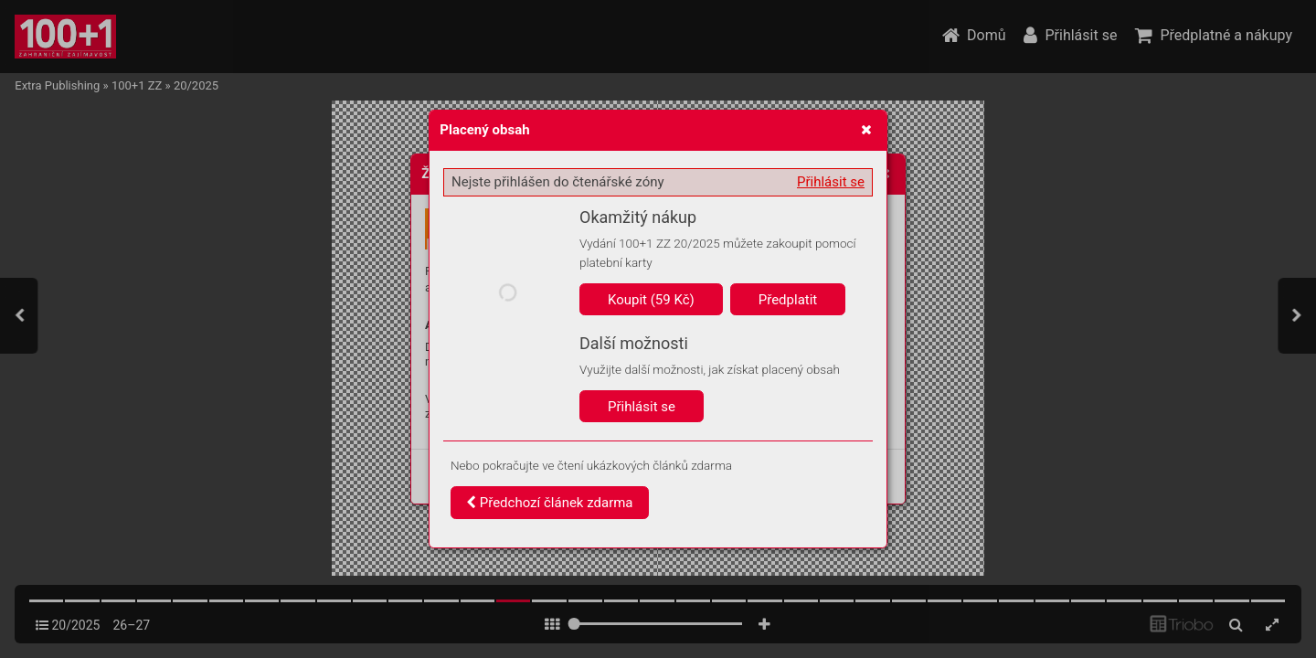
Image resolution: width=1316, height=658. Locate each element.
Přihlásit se (831, 182)
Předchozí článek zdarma (549, 502)
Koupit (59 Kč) (651, 300)
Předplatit (788, 300)
